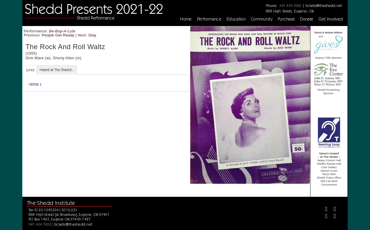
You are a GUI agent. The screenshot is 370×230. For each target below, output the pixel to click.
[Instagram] (323, 216)
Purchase (286, 19)
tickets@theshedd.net (324, 5)
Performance (209, 19)
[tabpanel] (106, 83)
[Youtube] (332, 216)
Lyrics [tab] (30, 70)
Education (236, 19)
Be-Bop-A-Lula (62, 31)
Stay (92, 35)
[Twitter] (332, 209)
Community (262, 19)
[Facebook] (323, 209)
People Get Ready (58, 35)
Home (186, 19)
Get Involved (331, 19)
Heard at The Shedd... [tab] (57, 70)
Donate (306, 19)
